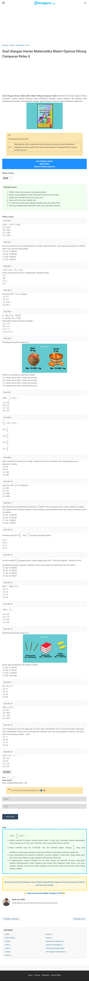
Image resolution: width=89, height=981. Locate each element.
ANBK (7, 934)
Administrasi (10, 938)
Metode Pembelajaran (55, 941)
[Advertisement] (44, 25)
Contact (37, 975)
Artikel (7, 941)
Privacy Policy (56, 975)
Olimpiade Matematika (55, 948)
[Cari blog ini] (85, 3)
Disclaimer (45, 975)
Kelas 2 (8, 948)
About (30, 975)
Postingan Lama (79, 919)
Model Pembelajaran (54, 945)
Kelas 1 (7, 945)
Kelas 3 (8, 952)
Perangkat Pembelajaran (56, 952)
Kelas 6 (49, 938)
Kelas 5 (49, 934)
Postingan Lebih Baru (11, 919)
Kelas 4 (8, 955)
